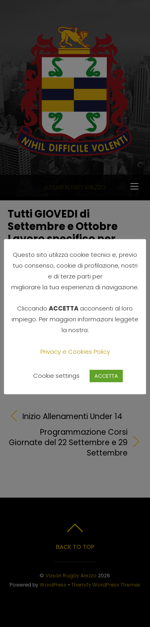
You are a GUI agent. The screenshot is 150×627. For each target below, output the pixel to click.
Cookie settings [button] (56, 375)
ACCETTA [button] (106, 376)
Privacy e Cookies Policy (75, 351)
